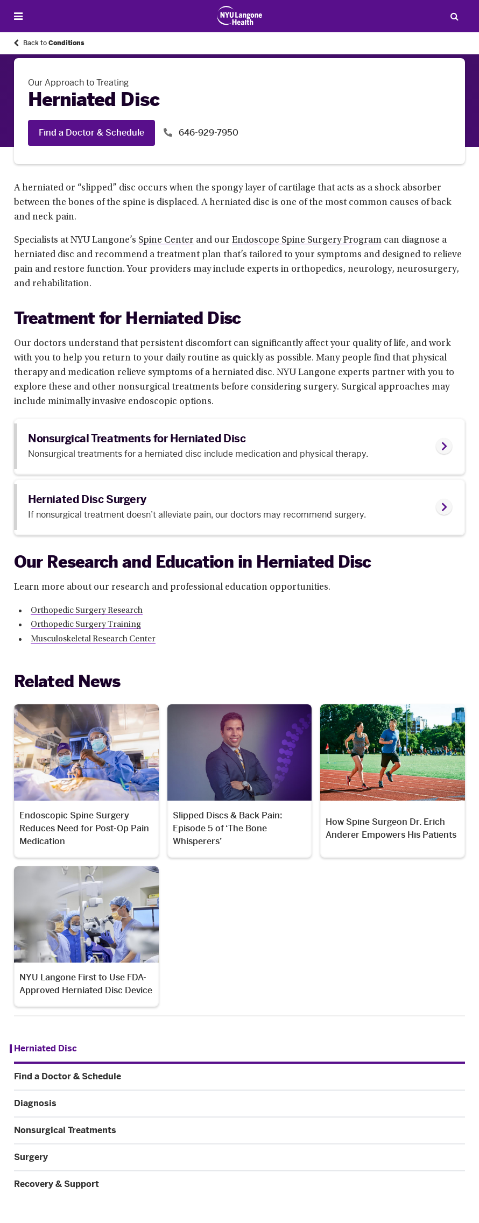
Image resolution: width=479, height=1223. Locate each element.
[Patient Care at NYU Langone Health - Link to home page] (239, 15)
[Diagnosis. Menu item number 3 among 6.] (239, 1103)
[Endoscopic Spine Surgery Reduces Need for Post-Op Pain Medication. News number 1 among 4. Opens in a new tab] (86, 781)
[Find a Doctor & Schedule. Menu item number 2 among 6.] (239, 1076)
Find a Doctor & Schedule (91, 133)
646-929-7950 (207, 133)
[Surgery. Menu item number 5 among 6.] (239, 1157)
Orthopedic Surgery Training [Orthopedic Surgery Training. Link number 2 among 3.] (86, 624)
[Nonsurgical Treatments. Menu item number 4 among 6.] (239, 1130)
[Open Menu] (18, 16)
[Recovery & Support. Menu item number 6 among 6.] (239, 1184)
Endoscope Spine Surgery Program (307, 240)
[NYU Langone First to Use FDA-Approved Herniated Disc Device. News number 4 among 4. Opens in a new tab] (86, 936)
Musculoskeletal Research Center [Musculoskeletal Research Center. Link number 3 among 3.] (93, 639)
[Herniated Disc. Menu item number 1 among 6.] (43, 1048)
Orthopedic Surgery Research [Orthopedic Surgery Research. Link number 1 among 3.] (87, 610)
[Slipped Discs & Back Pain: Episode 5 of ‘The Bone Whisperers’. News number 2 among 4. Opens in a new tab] (239, 781)
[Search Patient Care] (454, 16)
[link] (239, 446)
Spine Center (166, 240)
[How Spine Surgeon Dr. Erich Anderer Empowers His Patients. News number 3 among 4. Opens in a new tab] (392, 781)
